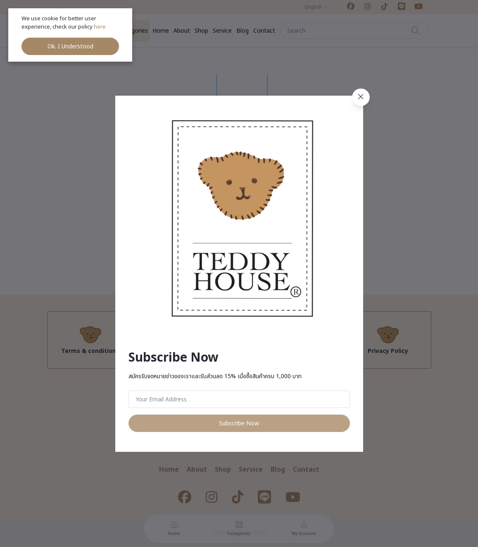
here (100, 27)
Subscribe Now (239, 423)
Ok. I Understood (70, 46)
